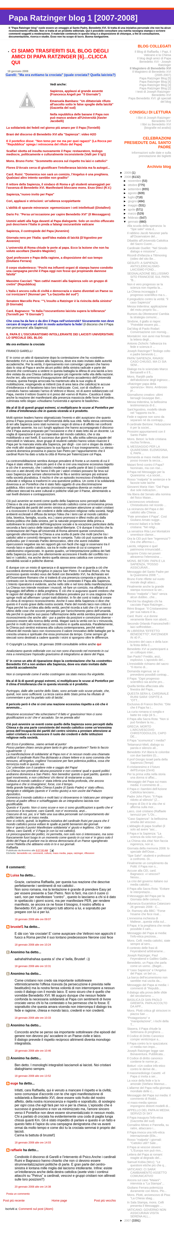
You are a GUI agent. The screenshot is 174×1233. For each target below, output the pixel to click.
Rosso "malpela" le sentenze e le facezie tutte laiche (149, 481)
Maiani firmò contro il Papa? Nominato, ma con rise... (145, 466)
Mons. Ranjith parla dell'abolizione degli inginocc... (148, 378)
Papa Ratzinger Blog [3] (155, 85)
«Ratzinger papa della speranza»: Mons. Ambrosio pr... (147, 387)
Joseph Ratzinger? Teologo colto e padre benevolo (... (148, 352)
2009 (128, 172)
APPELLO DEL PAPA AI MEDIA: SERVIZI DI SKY (148, 1111)
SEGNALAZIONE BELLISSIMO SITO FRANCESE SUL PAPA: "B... (148, 277)
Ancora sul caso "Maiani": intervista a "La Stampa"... (145, 1181)
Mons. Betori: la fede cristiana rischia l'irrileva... (146, 440)
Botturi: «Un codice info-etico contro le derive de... (146, 1067)
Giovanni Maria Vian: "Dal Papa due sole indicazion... (148, 488)
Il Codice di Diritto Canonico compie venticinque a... (145, 1037)
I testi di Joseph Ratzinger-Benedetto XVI (153, 93)
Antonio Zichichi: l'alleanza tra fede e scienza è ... (146, 345)
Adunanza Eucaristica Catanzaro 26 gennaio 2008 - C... (148, 905)
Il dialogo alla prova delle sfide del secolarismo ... (147, 994)
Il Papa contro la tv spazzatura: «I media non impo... (147, 1045)
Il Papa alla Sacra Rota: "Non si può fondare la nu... (148, 720)
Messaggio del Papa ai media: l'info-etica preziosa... (147, 934)
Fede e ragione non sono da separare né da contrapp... (146, 418)
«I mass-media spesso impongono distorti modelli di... (148, 1104)
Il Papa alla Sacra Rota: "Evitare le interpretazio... (148, 890)
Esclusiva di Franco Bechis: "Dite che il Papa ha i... (149, 706)
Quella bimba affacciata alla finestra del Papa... (145, 687)
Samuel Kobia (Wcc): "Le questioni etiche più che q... (146, 1163)
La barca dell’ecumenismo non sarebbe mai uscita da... (147, 979)
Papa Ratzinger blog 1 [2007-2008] (73, 17)
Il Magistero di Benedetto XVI (150, 68)
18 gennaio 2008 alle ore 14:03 (33, 1142)
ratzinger (78, 853)
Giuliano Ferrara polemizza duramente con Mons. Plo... (147, 1189)
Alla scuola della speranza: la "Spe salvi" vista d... (146, 227)
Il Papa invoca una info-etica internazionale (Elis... (145, 1134)
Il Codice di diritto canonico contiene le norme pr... (145, 1060)
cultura (48, 853)
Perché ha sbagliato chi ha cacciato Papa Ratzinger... (146, 603)
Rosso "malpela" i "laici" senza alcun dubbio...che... (147, 595)
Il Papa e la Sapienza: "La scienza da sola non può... (146, 835)
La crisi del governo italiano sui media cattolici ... (147, 883)
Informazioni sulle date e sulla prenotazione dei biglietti (151, 154)
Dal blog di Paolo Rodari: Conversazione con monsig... (148, 330)
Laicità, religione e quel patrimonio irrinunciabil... (145, 547)
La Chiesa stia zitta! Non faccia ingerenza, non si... (147, 842)
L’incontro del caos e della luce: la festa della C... (147, 643)
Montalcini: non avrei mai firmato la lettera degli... (148, 337)
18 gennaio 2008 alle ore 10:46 (33, 1050)
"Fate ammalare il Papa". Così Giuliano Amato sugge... (147, 518)
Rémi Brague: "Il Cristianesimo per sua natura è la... (147, 610)
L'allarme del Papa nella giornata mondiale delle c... (148, 1089)
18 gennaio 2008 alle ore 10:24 (33, 944)
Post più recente (14, 1200)
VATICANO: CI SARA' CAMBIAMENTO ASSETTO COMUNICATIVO (147, 1173)
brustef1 (16, 926)
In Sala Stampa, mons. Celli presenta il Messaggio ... (145, 1204)
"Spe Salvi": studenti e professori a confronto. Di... (148, 857)
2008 (128, 176)
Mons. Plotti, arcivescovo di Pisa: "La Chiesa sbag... (149, 1196)
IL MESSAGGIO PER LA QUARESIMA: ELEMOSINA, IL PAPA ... (147, 450)
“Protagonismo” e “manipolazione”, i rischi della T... (148, 1021)
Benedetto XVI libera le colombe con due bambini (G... (148, 753)
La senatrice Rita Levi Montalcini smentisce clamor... (148, 533)
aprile (132, 209)
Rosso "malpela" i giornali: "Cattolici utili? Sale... (144, 1141)
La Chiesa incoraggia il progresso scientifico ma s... (147, 293)
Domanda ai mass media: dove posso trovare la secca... (147, 459)
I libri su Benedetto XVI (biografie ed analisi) (156, 126)
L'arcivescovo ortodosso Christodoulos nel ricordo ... (147, 503)
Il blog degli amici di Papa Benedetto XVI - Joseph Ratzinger (154, 62)
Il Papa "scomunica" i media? (146, 740)
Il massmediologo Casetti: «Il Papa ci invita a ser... (146, 1074)
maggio (133, 205)
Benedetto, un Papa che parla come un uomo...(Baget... (147, 964)
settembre (135, 189)
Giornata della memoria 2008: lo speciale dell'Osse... (148, 850)
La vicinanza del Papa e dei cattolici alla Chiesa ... (145, 510)
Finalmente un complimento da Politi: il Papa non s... (147, 864)
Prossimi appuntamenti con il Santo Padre (146, 433)
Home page (59, 1200)
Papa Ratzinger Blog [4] (155, 81)
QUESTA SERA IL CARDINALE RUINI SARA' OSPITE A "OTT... (148, 697)
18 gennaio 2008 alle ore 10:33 (33, 1017)
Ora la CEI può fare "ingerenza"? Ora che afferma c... (148, 540)
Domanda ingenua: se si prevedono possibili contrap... (148, 673)
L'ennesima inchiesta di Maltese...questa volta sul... (146, 920)
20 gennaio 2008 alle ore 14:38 (33, 1186)
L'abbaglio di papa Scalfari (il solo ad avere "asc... (146, 827)
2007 (128, 1220)
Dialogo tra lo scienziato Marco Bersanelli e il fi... (147, 370)
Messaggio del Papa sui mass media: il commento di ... (147, 783)
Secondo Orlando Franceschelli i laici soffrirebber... (148, 625)
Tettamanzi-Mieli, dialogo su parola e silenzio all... (145, 746)
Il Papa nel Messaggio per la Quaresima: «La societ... (146, 473)
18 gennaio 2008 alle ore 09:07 (33, 919)
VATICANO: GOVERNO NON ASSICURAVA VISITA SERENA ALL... (146, 1213)
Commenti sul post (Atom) (36, 1209)
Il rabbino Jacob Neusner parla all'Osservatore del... (147, 234)
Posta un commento (18, 1193)
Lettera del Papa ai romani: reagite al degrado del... (145, 1156)
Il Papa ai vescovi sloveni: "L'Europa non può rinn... (145, 1149)
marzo (132, 213)
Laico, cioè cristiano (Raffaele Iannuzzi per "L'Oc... (146, 813)
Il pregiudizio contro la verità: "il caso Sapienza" (147, 300)
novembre (135, 180)
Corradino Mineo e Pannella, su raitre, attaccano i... (148, 1126)
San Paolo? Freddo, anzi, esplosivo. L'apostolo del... (146, 658)
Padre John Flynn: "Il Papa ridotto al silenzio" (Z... (144, 798)
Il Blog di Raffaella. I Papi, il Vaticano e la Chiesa (153, 53)
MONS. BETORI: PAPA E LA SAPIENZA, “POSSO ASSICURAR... (146, 564)
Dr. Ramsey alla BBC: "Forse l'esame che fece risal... (146, 912)
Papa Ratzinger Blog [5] (155, 78)
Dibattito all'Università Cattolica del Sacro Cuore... (147, 242)
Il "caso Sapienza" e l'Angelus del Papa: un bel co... (146, 971)
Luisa (14, 875)
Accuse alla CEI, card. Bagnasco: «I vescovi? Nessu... (143, 874)
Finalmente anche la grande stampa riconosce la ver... (145, 588)
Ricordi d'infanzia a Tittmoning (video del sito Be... (147, 257)
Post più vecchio (105, 1200)
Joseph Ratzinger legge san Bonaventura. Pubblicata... (146, 1052)
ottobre (133, 185)
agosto (133, 193)
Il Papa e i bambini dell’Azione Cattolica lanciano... (147, 790)
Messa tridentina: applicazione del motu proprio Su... (147, 308)
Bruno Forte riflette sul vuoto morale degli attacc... (145, 580)
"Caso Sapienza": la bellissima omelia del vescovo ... (147, 820)
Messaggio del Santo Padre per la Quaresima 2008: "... (148, 573)
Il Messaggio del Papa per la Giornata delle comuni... (146, 897)
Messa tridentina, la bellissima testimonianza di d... (147, 403)
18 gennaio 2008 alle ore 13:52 (33, 1076)
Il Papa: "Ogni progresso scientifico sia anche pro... (145, 680)
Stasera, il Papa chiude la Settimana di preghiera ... (145, 1030)
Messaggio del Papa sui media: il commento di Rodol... (149, 1097)
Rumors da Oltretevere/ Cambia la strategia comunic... (148, 315)
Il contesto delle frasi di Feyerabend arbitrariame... (146, 949)
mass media (59, 853)
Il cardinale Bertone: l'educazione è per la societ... (149, 426)
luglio (131, 197)
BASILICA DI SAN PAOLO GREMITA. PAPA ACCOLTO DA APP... (147, 1003)
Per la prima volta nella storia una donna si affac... (146, 775)
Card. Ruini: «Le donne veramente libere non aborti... (148, 617)
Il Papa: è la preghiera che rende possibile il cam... (148, 927)
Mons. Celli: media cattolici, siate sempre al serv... (148, 942)
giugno (133, 201)
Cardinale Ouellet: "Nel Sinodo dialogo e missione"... (147, 249)
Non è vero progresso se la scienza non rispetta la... (145, 286)
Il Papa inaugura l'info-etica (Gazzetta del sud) (145, 1119)
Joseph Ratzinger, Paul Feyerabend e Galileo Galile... (148, 957)
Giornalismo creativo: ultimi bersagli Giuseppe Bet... (145, 396)
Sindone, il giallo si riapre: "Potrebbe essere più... (144, 323)
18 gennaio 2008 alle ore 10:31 (33, 966)
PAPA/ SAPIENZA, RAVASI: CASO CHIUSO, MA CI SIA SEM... (146, 362)
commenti (37, 853)
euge (14, 1083)
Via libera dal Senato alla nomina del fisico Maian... (149, 496)
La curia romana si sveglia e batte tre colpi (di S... (145, 713)
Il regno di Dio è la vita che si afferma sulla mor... (146, 805)
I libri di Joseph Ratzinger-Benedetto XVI (154, 119)
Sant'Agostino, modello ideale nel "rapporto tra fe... (146, 411)
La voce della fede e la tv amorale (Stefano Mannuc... (147, 1082)
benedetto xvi (24, 853)
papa (69, 853)
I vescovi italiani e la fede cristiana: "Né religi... (143, 525)
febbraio (133, 217)
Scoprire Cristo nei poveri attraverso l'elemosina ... (144, 555)
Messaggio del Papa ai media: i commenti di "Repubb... (147, 986)
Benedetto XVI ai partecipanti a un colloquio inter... (147, 650)
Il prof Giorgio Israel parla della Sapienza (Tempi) (147, 761)
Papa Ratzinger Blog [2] (155, 88)
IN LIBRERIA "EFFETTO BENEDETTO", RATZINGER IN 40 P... (147, 634)
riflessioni (89, 853)
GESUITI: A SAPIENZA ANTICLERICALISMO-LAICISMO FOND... (143, 266)
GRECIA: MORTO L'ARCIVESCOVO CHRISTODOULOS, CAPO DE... (146, 731)
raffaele (16, 1150)
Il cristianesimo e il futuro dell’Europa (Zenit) (143, 768)
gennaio (133, 221)
